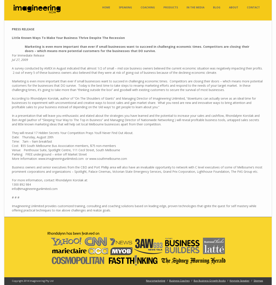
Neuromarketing (155, 280)
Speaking (125, 7)
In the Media (195, 7)
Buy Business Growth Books (210, 280)
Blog (216, 7)
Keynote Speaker (239, 280)
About (233, 7)
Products (170, 7)
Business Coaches (179, 280)
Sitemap (258, 280)
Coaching (148, 7)
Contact (253, 7)
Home (106, 7)
